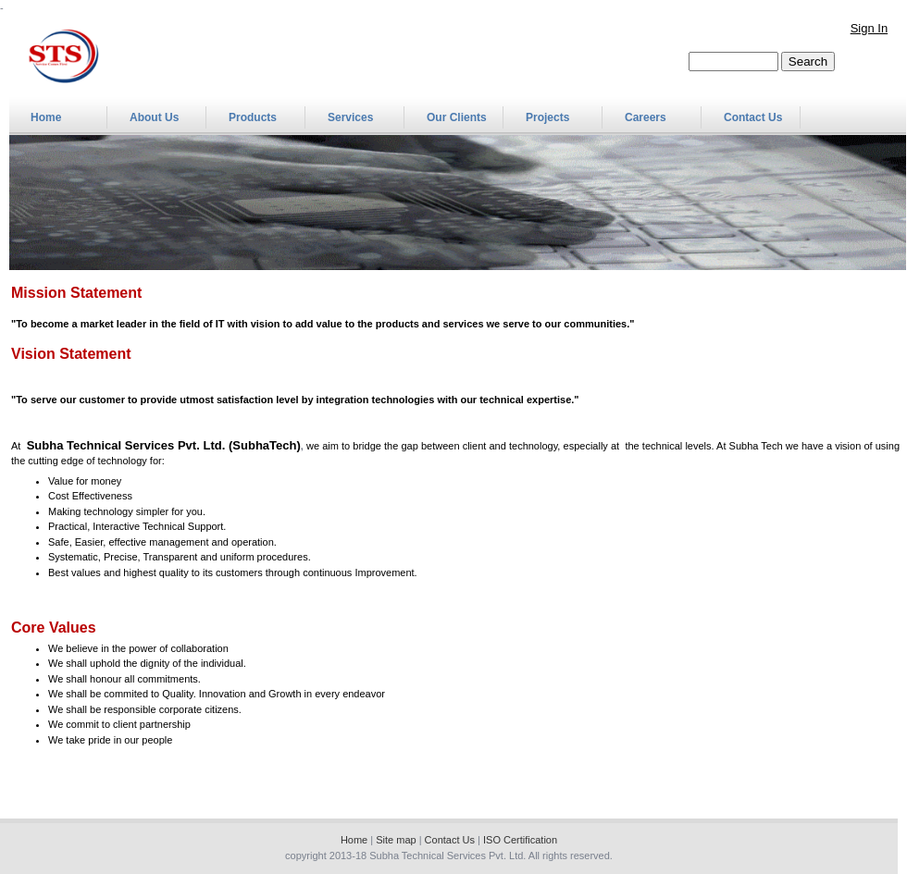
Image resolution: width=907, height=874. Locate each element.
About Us (154, 117)
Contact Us (753, 117)
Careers (645, 117)
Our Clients (457, 117)
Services (350, 117)
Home (46, 117)
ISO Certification (520, 839)
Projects (547, 117)
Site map (396, 839)
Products (253, 117)
